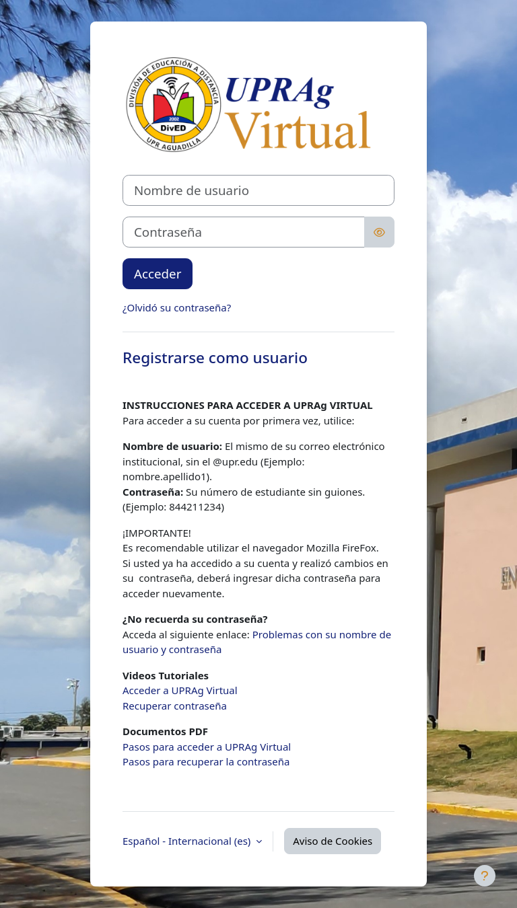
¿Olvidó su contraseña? (177, 307)
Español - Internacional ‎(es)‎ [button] (188, 840)
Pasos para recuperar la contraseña (206, 761)
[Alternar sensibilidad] (379, 232)
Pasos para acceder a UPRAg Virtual (207, 746)
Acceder (157, 273)
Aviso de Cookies (332, 840)
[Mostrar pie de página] (484, 875)
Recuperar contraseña (175, 705)
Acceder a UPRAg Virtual (180, 690)
